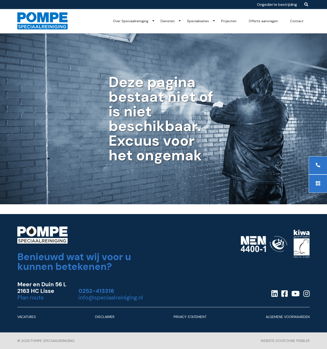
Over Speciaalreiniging (130, 21)
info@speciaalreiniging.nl (111, 297)
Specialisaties (198, 21)
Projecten (228, 21)
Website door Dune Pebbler (285, 341)
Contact (297, 21)
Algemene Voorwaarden (288, 317)
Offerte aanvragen (263, 21)
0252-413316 (96, 291)
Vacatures (26, 317)
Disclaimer (104, 317)
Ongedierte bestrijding (277, 4)
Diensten (168, 21)
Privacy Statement (190, 317)
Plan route (30, 297)
